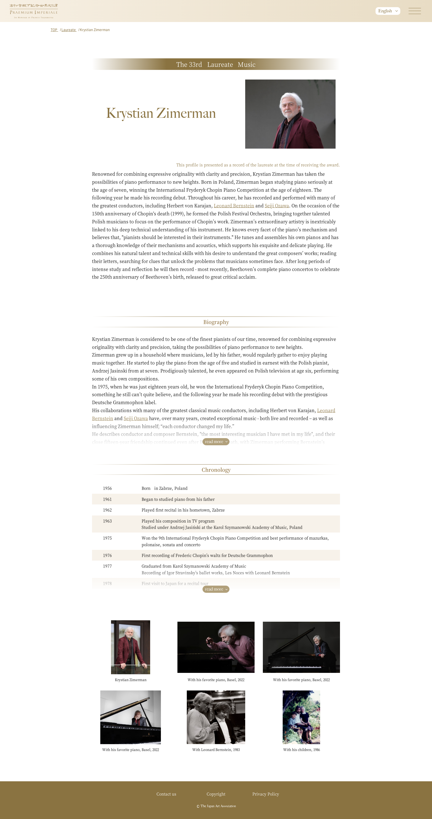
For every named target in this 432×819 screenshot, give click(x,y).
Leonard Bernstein (234, 205)
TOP (54, 29)
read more (214, 441)
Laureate (69, 29)
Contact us (166, 793)
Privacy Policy (265, 793)
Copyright (216, 793)
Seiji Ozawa (277, 205)
